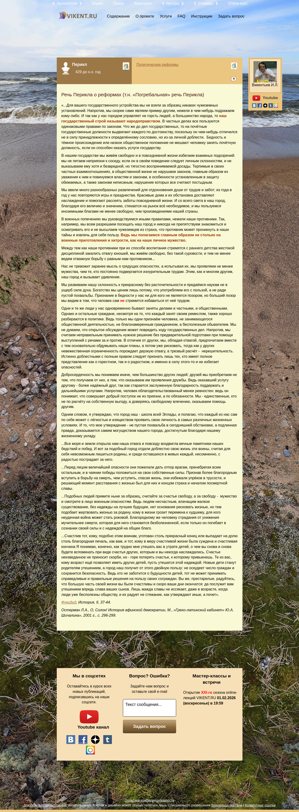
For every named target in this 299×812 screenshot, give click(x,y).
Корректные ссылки (260, 805)
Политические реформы (157, 65)
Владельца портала (226, 805)
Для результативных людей (44, 805)
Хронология (67, 3)
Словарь (205, 3)
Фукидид (68, 602)
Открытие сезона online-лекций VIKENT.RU (210, 697)
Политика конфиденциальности (149, 800)
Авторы (172, 3)
